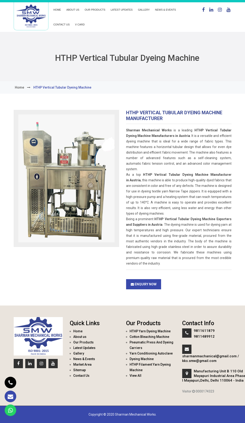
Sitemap (79, 370)
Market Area (82, 364)
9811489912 (204, 336)
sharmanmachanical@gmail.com (209, 356)
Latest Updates (122, 9)
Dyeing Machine (142, 359)
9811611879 (204, 331)
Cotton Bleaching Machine (149, 337)
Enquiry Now (143, 284)
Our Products (95, 9)
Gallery (144, 9)
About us (72, 9)
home (19, 87)
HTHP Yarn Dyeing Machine (150, 331)
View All (135, 375)
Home (57, 9)
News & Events (165, 9)
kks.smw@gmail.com (199, 361)
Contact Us (61, 24)
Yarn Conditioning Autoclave (151, 353)
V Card (80, 24)
